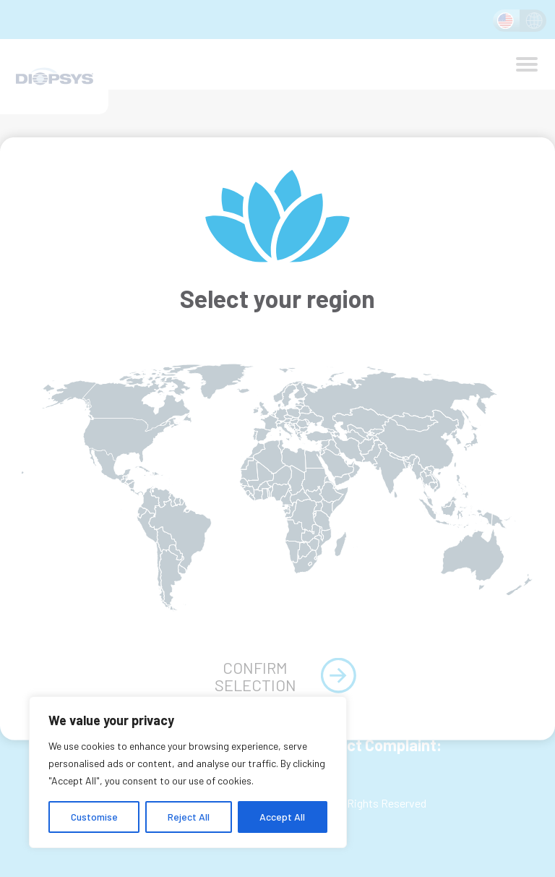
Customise (94, 816)
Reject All (189, 816)
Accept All (282, 816)
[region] (188, 772)
